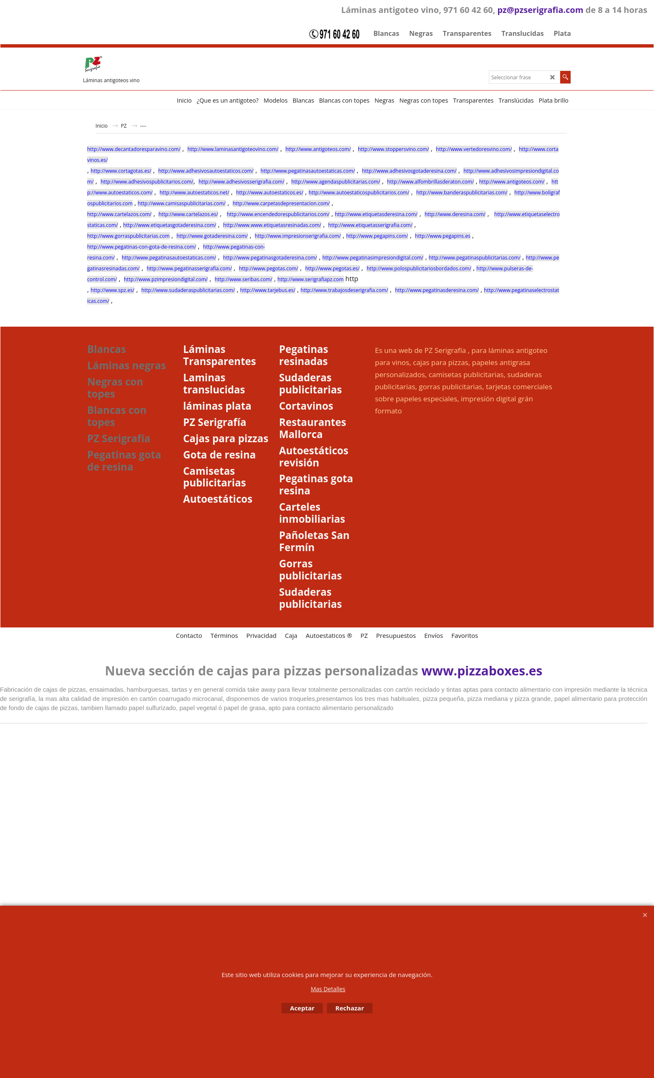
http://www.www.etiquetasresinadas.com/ (272, 225)
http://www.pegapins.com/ (377, 235)
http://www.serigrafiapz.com (310, 279)
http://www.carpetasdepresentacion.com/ (281, 203)
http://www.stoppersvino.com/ (393, 149)
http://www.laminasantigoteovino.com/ (232, 149)
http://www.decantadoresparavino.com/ (134, 149)
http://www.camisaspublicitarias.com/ (182, 203)
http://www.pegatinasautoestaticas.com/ (308, 170)
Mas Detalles (328, 989)
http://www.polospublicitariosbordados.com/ (419, 268)
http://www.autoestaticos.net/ (194, 192)
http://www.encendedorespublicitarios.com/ (278, 214)
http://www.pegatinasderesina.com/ (437, 290)
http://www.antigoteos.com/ (318, 149)
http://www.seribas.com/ (243, 279)
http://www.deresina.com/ (455, 214)
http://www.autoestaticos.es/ (269, 192)
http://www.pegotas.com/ (268, 268)
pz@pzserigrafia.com (540, 9)
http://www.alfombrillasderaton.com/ (430, 181)
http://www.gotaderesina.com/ (212, 235)
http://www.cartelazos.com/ (119, 214)
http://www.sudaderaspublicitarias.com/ (188, 290)
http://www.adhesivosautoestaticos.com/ (206, 170)
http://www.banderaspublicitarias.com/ (462, 192)
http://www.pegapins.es (442, 235)
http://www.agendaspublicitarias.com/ (335, 181)
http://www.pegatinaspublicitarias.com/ (475, 257)
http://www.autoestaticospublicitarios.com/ (359, 192)
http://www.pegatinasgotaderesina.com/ (270, 257)
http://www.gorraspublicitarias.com (128, 235)
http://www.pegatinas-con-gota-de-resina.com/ (141, 246)
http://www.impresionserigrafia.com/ (298, 235)
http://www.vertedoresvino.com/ (474, 149)
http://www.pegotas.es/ (332, 268)
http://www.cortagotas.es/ (121, 170)
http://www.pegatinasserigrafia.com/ (189, 268)
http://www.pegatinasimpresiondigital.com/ (373, 257)
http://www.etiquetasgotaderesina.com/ (169, 225)
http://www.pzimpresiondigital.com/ (166, 279)
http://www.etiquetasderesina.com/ (376, 214)
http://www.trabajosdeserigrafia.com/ (344, 290)
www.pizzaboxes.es (482, 670)
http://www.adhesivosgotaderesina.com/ (409, 170)
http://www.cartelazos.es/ (188, 214)
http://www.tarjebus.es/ (267, 290)
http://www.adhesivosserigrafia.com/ (241, 181)
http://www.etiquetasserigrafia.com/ (370, 225)
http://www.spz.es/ (112, 290)
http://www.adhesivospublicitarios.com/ (147, 181)
